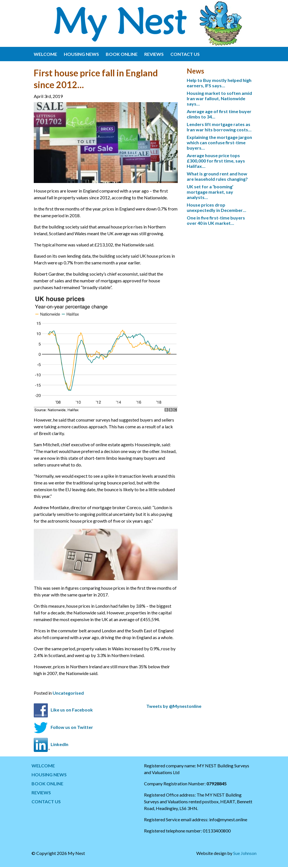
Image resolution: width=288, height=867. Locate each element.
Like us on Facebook (72, 709)
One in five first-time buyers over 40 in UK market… (216, 220)
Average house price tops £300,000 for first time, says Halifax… (216, 161)
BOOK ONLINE (122, 54)
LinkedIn (59, 744)
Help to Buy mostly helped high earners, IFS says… (219, 82)
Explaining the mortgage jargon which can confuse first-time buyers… (219, 142)
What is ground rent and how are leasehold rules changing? (217, 176)
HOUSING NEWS (81, 54)
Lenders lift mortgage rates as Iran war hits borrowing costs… (219, 127)
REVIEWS (154, 54)
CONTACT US (185, 54)
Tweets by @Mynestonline (173, 706)
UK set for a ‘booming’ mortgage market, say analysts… (210, 192)
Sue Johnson (244, 853)
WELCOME (45, 54)
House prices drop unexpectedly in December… (216, 207)
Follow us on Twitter (72, 727)
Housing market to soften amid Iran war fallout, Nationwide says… (219, 98)
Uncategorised (68, 693)
